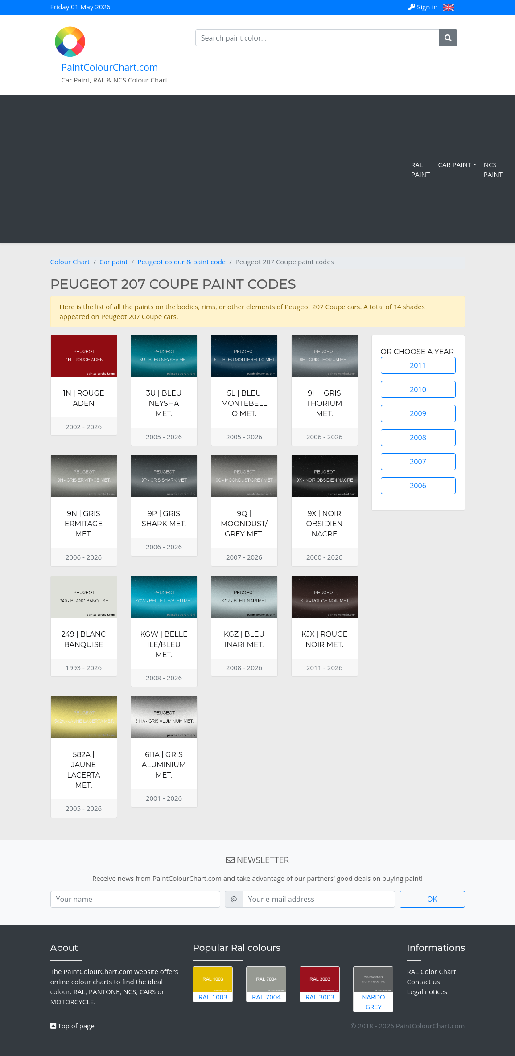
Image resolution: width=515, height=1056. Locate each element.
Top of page (72, 1025)
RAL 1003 (212, 984)
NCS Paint (493, 169)
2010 (418, 389)
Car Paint (454, 164)
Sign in (423, 6)
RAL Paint (420, 169)
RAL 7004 (266, 984)
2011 (418, 365)
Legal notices (427, 991)
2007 (418, 462)
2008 (418, 437)
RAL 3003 (319, 984)
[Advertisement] (207, 169)
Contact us (423, 981)
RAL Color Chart (431, 971)
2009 (418, 413)
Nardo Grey (373, 989)
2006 (418, 486)
